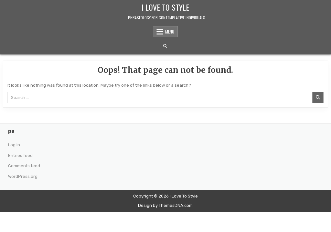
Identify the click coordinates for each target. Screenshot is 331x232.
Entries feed (20, 155)
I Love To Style (165, 7)
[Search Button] (165, 46)
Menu (169, 31)
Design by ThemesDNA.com (165, 205)
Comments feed (24, 165)
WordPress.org (22, 176)
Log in (14, 144)
